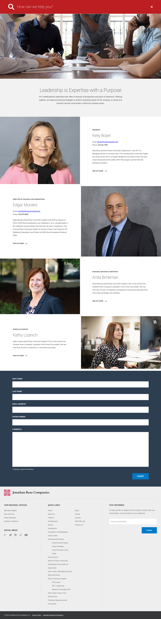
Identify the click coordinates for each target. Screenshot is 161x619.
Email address (18, 404)
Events (50, 525)
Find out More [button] (97, 171)
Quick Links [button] (54, 505)
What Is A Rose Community (58, 561)
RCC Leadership (58, 586)
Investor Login (115, 1)
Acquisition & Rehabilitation (58, 532)
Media (92, 1)
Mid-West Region (10, 510)
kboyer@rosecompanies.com (107, 142)
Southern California (11, 521)
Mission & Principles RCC (61, 589)
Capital (142, 8)
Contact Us (130, 1)
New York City (9, 514)
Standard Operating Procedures (53, 615)
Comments (17, 429)
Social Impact (53, 557)
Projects (107, 8)
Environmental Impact (56, 539)
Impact (125, 8)
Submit (140, 476)
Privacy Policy (36, 615)
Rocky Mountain (10, 518)
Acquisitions (52, 528)
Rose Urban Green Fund (57, 593)
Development (53, 521)
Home (50, 510)
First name (17, 379)
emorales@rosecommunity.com (29, 211)
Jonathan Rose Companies (17, 8)
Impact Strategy (58, 546)
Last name (17, 391)
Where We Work (54, 575)
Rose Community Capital (57, 579)
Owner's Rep (52, 536)
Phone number (18, 417)
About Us (66, 8)
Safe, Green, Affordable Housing (60, 571)
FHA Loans (56, 582)
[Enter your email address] (133, 521)
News (77, 510)
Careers (102, 1)
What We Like (80, 521)
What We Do (86, 8)
